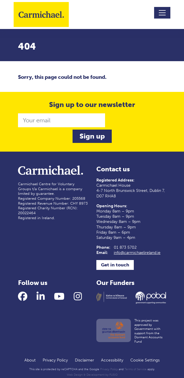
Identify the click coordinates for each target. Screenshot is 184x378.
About (30, 360)
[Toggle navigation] (162, 13)
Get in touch (115, 265)
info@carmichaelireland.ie (137, 252)
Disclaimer (84, 360)
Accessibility (112, 360)
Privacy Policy (55, 360)
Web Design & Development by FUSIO (92, 375)
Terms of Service (136, 369)
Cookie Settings (145, 360)
